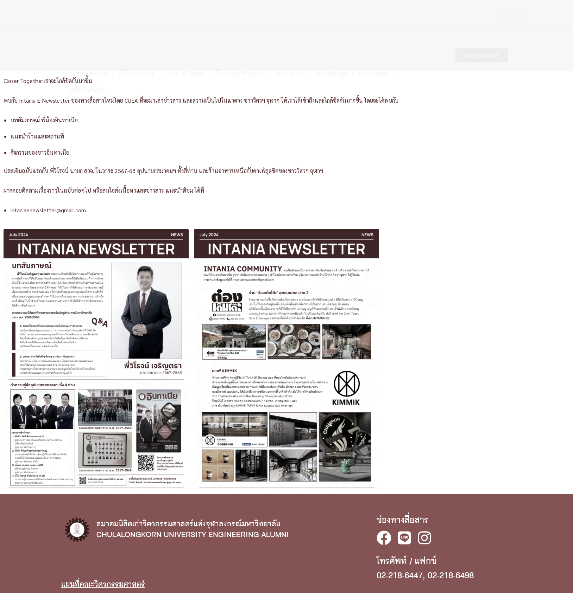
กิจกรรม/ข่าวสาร (239, 43)
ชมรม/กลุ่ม (331, 43)
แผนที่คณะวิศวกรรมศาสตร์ (103, 584)
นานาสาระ (290, 43)
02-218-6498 (451, 575)
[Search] (487, 15)
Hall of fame (185, 43)
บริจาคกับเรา (88, 59)
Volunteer (373, 43)
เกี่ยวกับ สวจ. (137, 43)
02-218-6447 (400, 575)
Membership (88, 43)
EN (506, 16)
